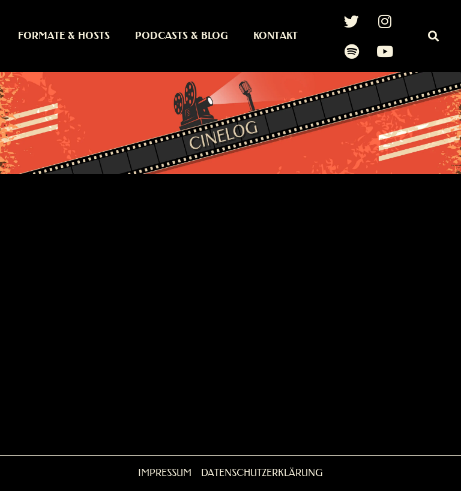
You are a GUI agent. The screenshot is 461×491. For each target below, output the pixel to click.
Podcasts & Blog (181, 35)
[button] (433, 36)
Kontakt (275, 35)
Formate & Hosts (64, 35)
